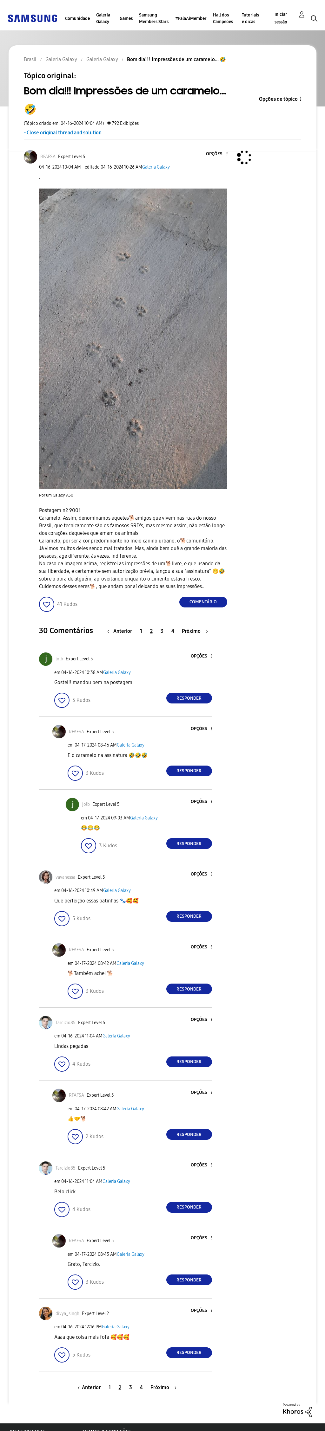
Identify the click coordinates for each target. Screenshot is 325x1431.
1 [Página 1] (141, 631)
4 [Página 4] (172, 631)
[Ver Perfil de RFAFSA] (48, 156)
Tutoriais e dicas (250, 18)
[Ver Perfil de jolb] (59, 659)
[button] (216, 154)
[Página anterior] (121, 631)
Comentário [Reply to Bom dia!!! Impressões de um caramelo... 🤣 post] (203, 602)
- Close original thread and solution (63, 133)
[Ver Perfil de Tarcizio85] (66, 1022)
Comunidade (77, 18)
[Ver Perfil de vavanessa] (65, 877)
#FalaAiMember (191, 18)
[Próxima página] (195, 631)
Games (126, 18)
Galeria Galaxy (103, 18)
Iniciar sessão (281, 18)
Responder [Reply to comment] (189, 698)
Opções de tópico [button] (278, 99)
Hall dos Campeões (223, 18)
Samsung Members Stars (154, 18)
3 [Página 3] (162, 631)
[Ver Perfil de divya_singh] (67, 1313)
